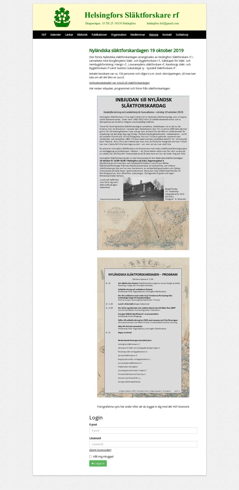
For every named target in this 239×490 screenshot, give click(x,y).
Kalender (55, 34)
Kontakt (167, 34)
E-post (93, 424)
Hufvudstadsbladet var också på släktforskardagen (119, 83)
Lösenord (95, 438)
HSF (43, 34)
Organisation (118, 34)
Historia (153, 34)
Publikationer (99, 34)
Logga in (98, 463)
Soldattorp (182, 34)
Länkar (69, 34)
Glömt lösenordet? (100, 450)
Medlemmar (137, 34)
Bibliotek (82, 34)
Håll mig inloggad (101, 456)
